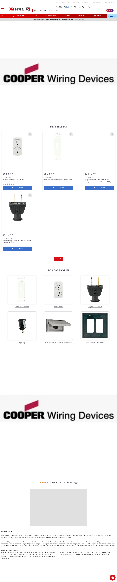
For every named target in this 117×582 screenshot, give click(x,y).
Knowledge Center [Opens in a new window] (97, 16)
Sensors (68, 544)
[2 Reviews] (8, 184)
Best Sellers (37, 16)
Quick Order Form (97, 2)
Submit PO (76, 2)
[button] (2, 9)
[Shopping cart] (89, 7)
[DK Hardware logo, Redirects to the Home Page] (17, 9)
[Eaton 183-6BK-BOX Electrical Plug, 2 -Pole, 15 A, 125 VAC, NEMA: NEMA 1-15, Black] (17, 207)
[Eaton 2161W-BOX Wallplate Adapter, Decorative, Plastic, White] (58, 146)
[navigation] (84, 16)
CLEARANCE (112, 16)
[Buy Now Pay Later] (110, 2)
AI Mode (109, 10)
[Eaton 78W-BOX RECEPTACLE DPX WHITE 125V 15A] (17, 146)
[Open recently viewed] (75, 7)
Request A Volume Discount (50, 16)
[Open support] (113, 578)
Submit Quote (66, 2)
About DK (56, 2)
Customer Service (81, 16)
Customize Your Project (22, 16)
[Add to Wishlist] (30, 134)
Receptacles (39, 545)
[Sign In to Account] (84, 7)
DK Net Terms (85, 2)
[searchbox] (73, 10)
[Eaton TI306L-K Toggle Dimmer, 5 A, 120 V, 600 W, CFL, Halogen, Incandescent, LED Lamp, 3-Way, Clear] (99, 146)
